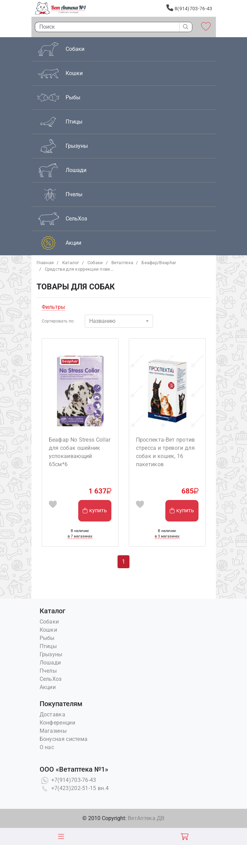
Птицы (48, 646)
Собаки (95, 262)
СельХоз (51, 679)
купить (95, 510)
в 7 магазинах (80, 536)
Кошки (48, 630)
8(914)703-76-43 (189, 7)
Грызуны (51, 654)
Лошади (50, 662)
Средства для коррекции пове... (79, 269)
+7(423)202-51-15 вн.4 (74, 788)
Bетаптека (122, 262)
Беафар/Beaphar (158, 262)
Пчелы (48, 671)
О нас (47, 747)
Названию (102, 321)
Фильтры (53, 307)
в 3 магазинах (167, 536)
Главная (45, 262)
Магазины (53, 731)
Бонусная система (64, 739)
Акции (48, 687)
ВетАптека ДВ (146, 818)
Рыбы (47, 638)
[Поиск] (105, 27)
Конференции (57, 722)
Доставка (52, 714)
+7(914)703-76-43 (68, 780)
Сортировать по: (58, 321)
